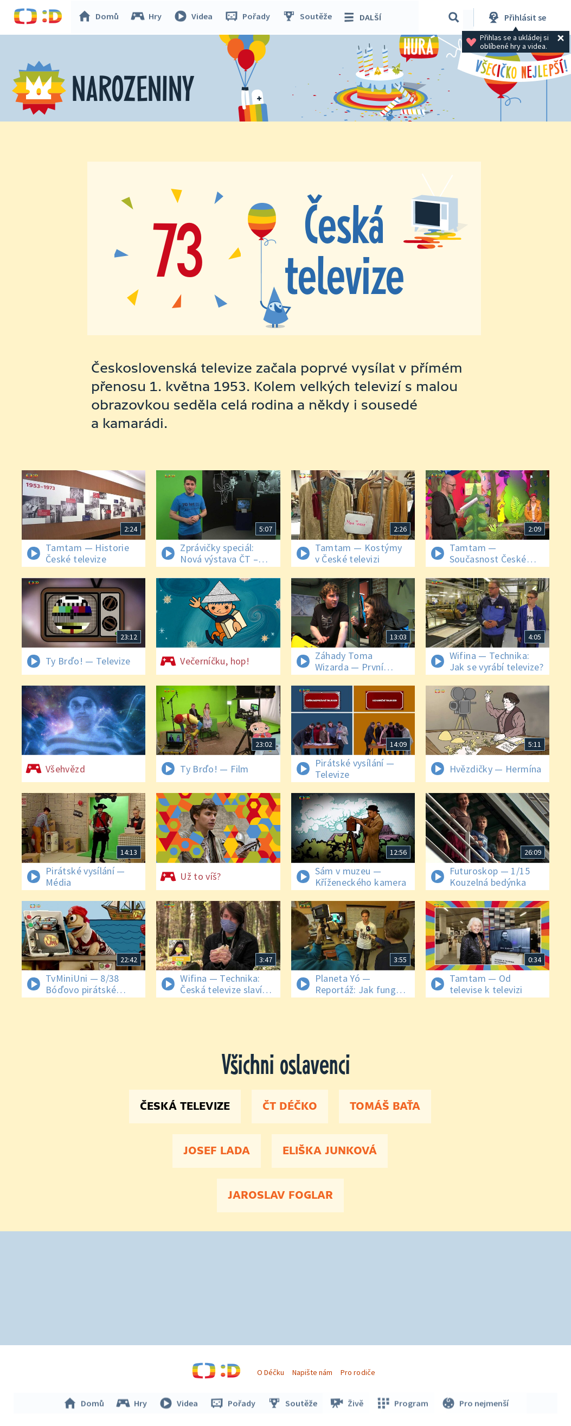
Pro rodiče (358, 1372)
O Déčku (270, 1372)
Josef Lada (216, 1151)
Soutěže (309, 17)
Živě (347, 1403)
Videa (196, 17)
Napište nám (312, 1372)
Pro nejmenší (473, 1403)
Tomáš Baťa (385, 1106)
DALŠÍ (364, 17)
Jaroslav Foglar (280, 1195)
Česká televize (185, 1106)
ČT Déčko (289, 1106)
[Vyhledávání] (453, 17)
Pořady (250, 17)
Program (401, 1403)
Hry (149, 17)
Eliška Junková (330, 1151)
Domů (101, 17)
